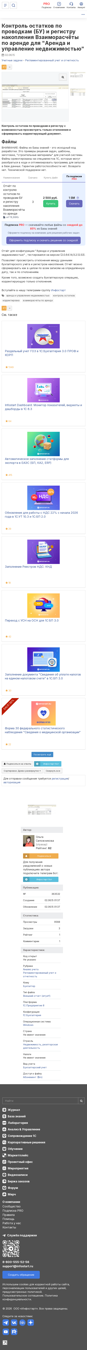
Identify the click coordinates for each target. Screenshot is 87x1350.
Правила (8, 1215)
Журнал (14, 1110)
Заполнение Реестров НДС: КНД (28, 566)
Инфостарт (58, 290)
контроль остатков (64, 295)
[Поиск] (13, 5)
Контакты (9, 1227)
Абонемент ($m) (33, 1077)
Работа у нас (11, 1223)
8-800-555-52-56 (15, 1262)
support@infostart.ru (17, 1266)
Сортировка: (22, 770)
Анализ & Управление (24, 1129)
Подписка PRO (12, 1210)
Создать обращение (21, 1274)
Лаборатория (18, 1123)
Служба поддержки (22, 1235)
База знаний (17, 1116)
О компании (11, 1202)
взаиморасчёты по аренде (38, 300)
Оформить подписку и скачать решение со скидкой (43, 240)
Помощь (8, 1219)
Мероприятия (18, 1168)
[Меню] (5, 5)
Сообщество (11, 1206)
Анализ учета (30, 969)
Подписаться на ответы (17, 763)
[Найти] (81, 1101)
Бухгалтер (29, 986)
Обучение (15, 1149)
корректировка (11, 300)
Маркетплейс (18, 1155)
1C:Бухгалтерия (32, 1015)
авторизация (11, 782)
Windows (28, 1024)
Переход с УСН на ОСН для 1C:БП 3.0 (32, 620)
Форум (13, 1188)
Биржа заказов (19, 1181)
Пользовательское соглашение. (23, 1295)
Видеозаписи (18, 1175)
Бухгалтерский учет (35, 1067)
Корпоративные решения (26, 1142)
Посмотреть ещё (42, 754)
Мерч (12, 1194)
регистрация (60, 778)
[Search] (43, 1101)
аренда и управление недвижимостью (28, 295)
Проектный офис (20, 1162)
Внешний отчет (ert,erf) (36, 995)
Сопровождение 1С (22, 1136)
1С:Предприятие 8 (33, 1005)
